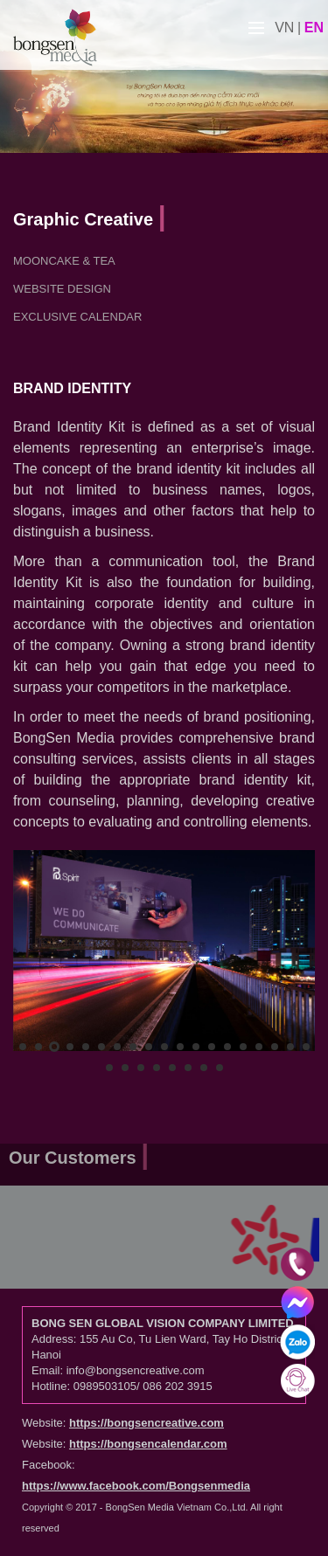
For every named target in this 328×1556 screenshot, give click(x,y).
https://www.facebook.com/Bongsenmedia (136, 1485)
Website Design (62, 288)
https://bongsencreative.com (146, 1422)
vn (284, 27)
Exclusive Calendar (77, 316)
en (314, 27)
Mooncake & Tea (64, 260)
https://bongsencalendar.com (148, 1443)
